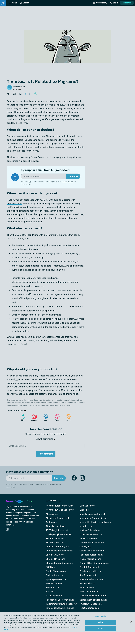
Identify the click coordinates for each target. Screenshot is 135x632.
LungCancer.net (87, 505)
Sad (44, 417)
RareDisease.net (88, 575)
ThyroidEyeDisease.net (91, 603)
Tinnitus (11, 157)
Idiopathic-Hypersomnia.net (60, 599)
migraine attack (23, 136)
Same (67, 417)
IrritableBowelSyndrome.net (60, 608)
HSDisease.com (54, 595)
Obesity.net (85, 546)
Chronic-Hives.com (55, 559)
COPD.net (50, 567)
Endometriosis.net (55, 575)
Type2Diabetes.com (90, 608)
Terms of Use (26, 184)
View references (16, 410)
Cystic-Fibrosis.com (56, 571)
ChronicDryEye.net (55, 554)
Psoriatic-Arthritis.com (91, 571)
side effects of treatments (46, 115)
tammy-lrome (20, 86)
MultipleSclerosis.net (90, 530)
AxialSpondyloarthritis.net (59, 534)
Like (21, 417)
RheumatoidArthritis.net (92, 579)
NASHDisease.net (88, 538)
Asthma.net (51, 522)
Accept (100, 628)
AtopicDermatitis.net (56, 526)
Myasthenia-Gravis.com (91, 534)
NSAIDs (65, 265)
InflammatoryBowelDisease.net (61, 603)
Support (33, 417)
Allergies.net (52, 514)
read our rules (39, 434)
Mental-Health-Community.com (95, 522)
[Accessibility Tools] (99, 3)
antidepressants (52, 265)
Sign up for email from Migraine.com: (45, 170)
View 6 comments (46, 439)
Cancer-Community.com (58, 546)
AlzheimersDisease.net (57, 518)
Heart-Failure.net (54, 583)
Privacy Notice (67, 182)
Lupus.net (84, 509)
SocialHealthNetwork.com (93, 595)
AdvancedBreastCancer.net (59, 505)
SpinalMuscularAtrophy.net (93, 599)
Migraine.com (86, 526)
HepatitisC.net (53, 587)
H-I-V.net (50, 591)
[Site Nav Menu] (13, 3)
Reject (100, 622)
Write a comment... (18, 446)
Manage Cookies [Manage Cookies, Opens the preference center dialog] (100, 616)
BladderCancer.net (55, 538)
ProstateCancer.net (89, 567)
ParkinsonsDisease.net (91, 554)
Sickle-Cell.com (87, 583)
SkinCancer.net (87, 587)
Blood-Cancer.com (55, 542)
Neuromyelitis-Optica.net (92, 542)
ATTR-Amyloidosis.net (57, 530)
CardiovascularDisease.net (59, 550)
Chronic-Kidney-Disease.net (59, 563)
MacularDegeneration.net (92, 514)
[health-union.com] (19, 501)
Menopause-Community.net (93, 518)
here (69, 405)
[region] (67, 622)
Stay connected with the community (29, 471)
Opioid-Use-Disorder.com (92, 550)
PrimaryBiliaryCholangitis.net (94, 563)
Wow (56, 417)
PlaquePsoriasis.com (90, 559)
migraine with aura (49, 200)
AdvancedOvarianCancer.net (60, 509)
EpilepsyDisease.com (56, 579)
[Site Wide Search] (24, 3)
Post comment (46, 453)
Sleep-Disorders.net (89, 591)
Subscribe (127, 3)
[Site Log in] (114, 3)
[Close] (131, 621)
